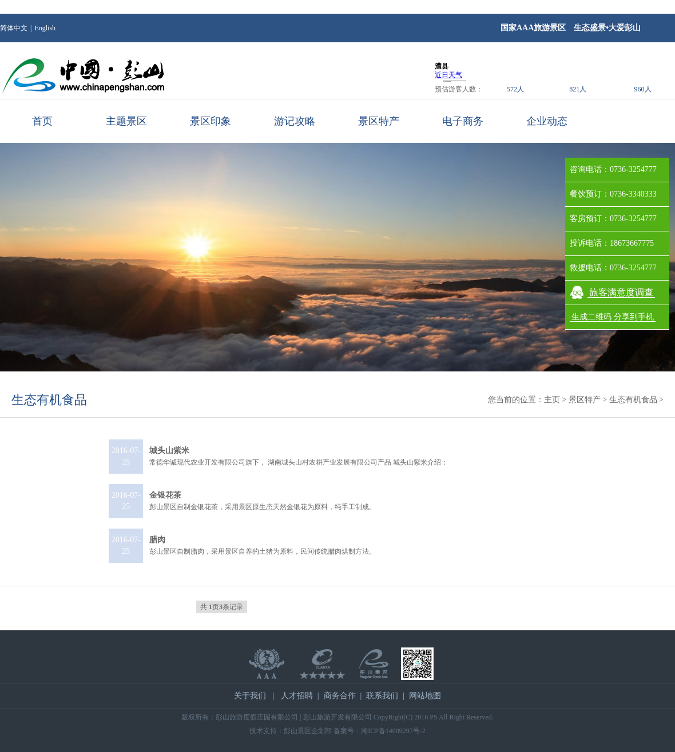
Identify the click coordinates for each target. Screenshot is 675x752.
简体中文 (13, 28)
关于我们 (250, 695)
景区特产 (378, 121)
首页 (42, 121)
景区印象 (210, 121)
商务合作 (340, 695)
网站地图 (425, 695)
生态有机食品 (49, 400)
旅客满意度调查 (621, 292)
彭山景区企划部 (308, 731)
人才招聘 (297, 695)
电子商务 (462, 121)
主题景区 (126, 121)
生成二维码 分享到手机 (612, 317)
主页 (552, 399)
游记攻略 (294, 121)
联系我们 (382, 695)
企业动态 (546, 121)
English (44, 28)
